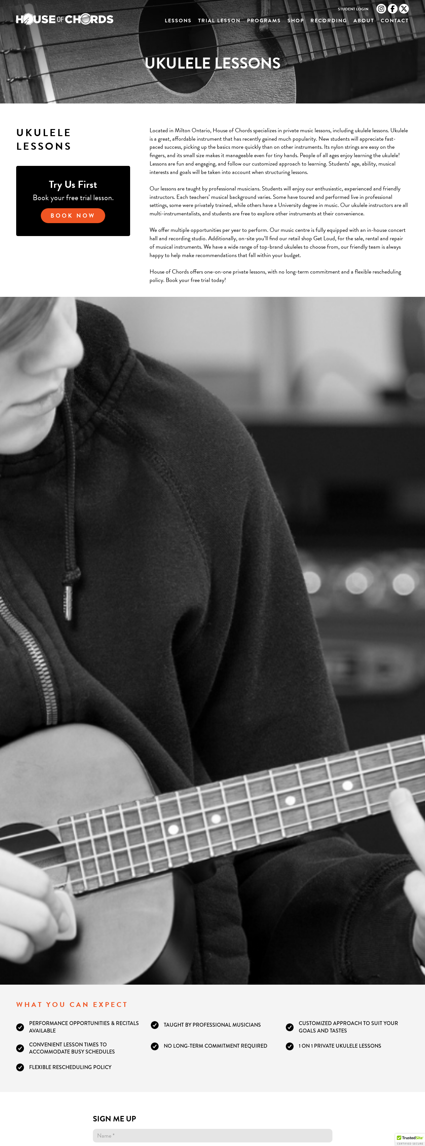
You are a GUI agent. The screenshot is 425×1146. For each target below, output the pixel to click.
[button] (410, 1140)
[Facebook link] (392, 9)
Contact (395, 21)
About (363, 21)
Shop (295, 21)
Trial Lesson (219, 21)
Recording (328, 21)
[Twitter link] (404, 9)
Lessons (178, 21)
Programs (264, 21)
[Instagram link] (381, 9)
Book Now (72, 215)
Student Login (353, 9)
